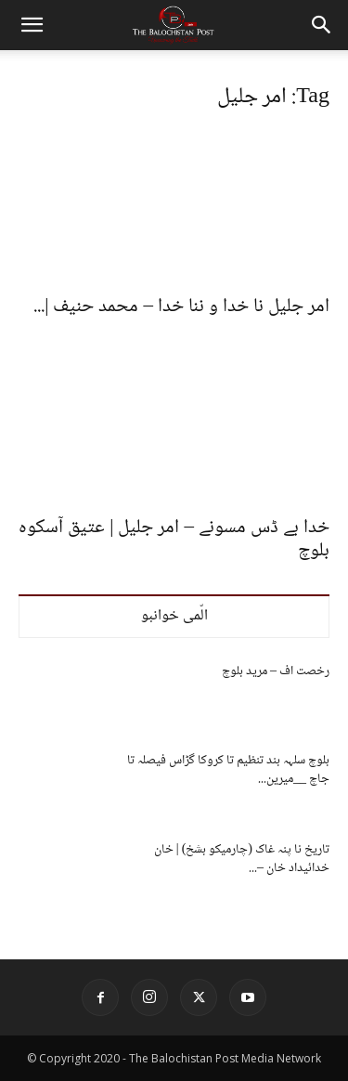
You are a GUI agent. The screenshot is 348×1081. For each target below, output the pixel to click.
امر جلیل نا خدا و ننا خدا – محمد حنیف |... (181, 307)
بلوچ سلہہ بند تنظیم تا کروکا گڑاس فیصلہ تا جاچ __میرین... (228, 769)
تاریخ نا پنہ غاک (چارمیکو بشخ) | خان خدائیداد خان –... (241, 859)
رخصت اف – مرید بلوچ (275, 671)
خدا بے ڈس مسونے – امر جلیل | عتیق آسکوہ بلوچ (174, 539)
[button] (31, 25)
